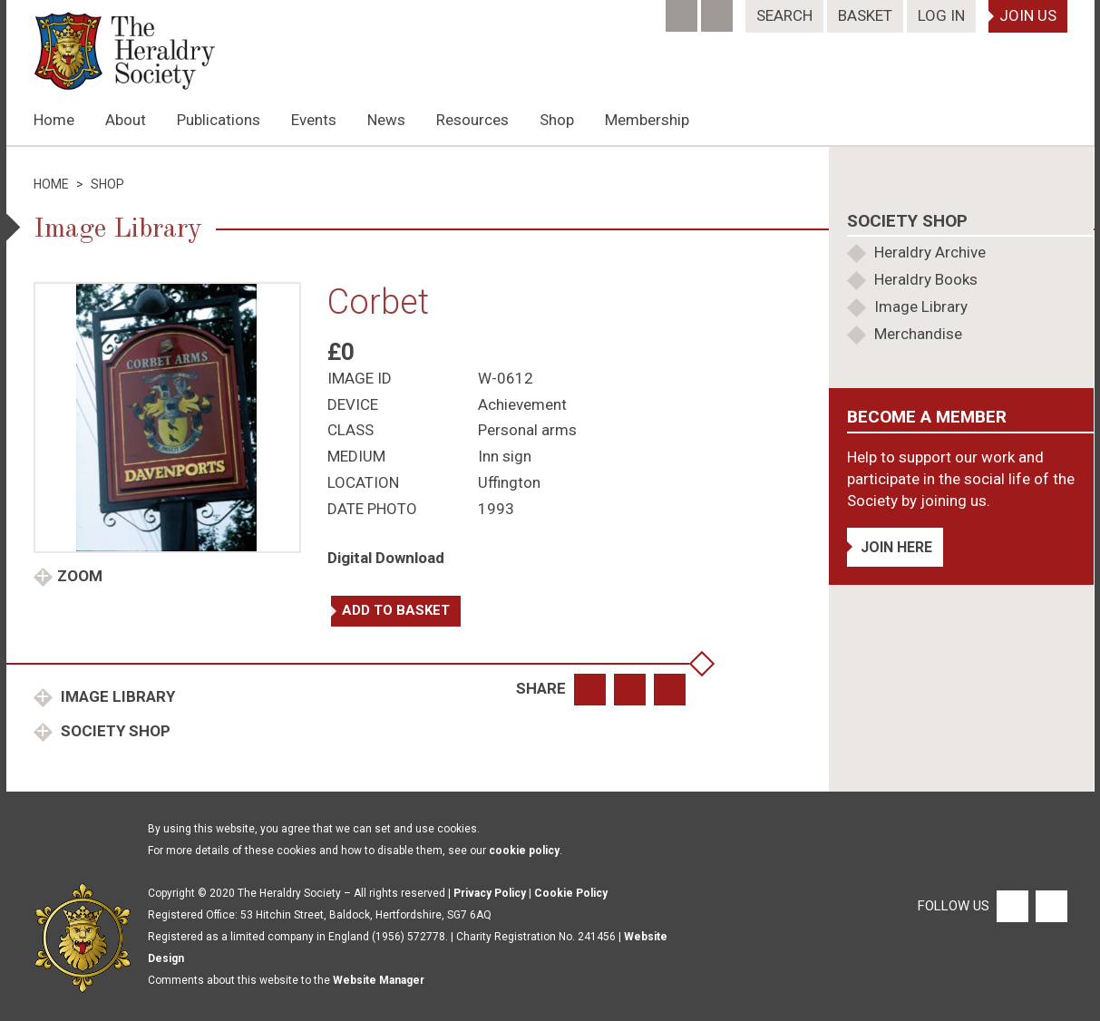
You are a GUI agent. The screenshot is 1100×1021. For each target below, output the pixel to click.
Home (54, 120)
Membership (647, 120)
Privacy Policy (489, 893)
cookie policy (524, 850)
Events (313, 120)
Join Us (1027, 15)
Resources (472, 120)
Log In (941, 15)
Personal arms (527, 430)
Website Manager (378, 980)
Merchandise (918, 334)
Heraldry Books (926, 279)
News (386, 120)
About (125, 120)
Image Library (116, 696)
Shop (557, 120)
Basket (865, 15)
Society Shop (113, 731)
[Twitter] (718, 10)
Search (784, 15)
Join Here (896, 547)
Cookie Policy (571, 893)
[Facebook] (683, 10)
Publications (218, 120)
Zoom (79, 576)
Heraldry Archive (930, 252)
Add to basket (396, 610)
